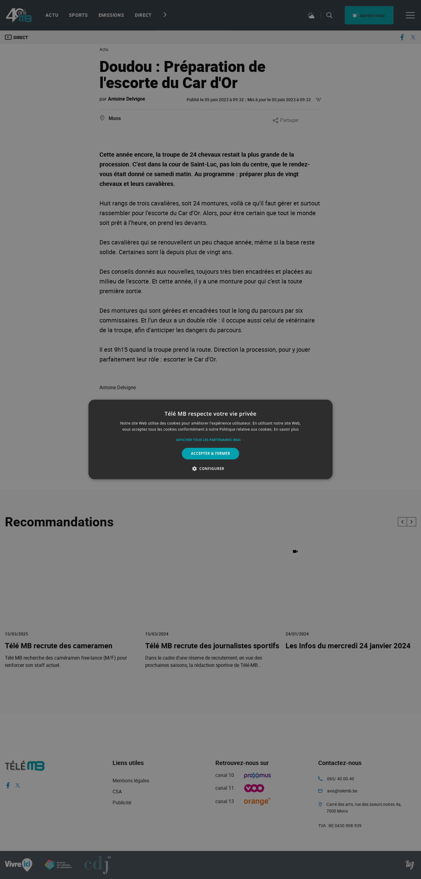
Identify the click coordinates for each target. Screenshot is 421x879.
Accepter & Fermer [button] (210, 453)
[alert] (210, 439)
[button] (210, 440)
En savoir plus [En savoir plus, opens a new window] (286, 429)
